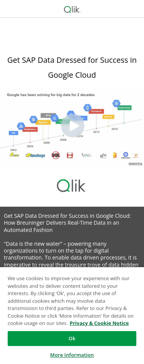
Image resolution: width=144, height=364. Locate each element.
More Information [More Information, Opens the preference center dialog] (72, 354)
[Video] (72, 125)
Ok (72, 338)
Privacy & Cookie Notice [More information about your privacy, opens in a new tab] (99, 323)
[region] (72, 315)
